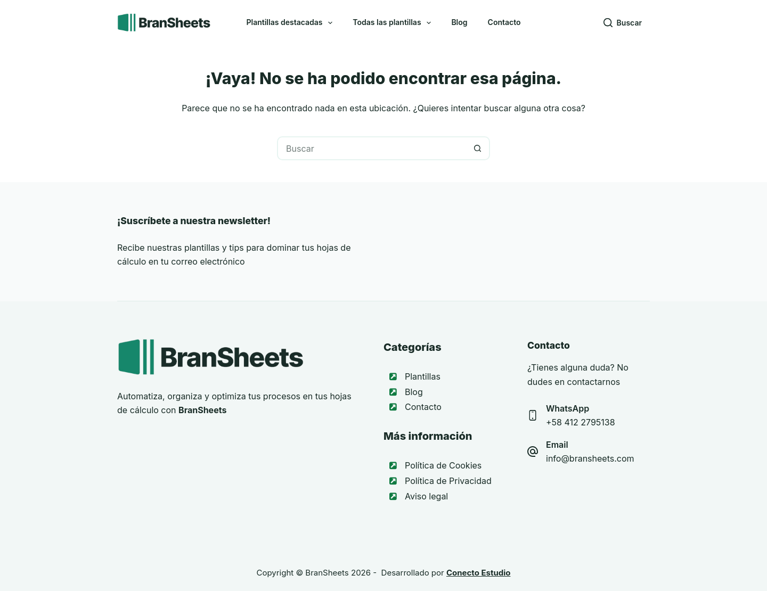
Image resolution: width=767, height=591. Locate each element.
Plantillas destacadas (291, 23)
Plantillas (422, 376)
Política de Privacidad (448, 480)
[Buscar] (622, 23)
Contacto (504, 22)
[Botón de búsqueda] (478, 148)
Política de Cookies (443, 465)
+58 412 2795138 (580, 422)
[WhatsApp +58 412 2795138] (532, 415)
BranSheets (326, 573)
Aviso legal (426, 496)
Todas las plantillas (394, 23)
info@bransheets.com (590, 458)
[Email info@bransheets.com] (532, 451)
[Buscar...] (371, 148)
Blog (459, 22)
